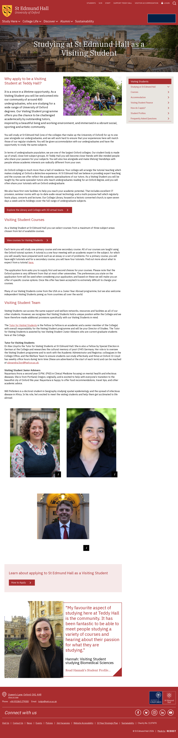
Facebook (138, 712)
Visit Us (5, 723)
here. (31, 262)
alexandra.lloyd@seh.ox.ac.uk (23, 362)
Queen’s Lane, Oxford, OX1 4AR (24, 695)
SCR (100, 3)
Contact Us (18, 723)
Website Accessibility (83, 723)
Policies (49, 723)
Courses (134, 92)
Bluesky (146, 712)
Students (91, 3)
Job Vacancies (63, 723)
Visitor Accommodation (146, 3)
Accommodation (138, 97)
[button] (174, 3)
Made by (167, 731)
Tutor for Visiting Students (23, 325)
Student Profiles (138, 113)
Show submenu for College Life (40, 21)
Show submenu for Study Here (19, 21)
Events (39, 723)
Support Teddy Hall (122, 3)
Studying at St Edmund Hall (143, 86)
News (29, 723)
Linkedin (162, 712)
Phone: (5, 701)
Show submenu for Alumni (72, 21)
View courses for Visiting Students (25, 240)
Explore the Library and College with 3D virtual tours (35, 209)
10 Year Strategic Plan (107, 723)
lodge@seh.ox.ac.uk (47, 701)
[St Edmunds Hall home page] (25, 11)
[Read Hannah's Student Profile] (88, 670)
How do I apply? (138, 108)
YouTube (171, 712)
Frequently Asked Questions (144, 118)
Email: (34, 701)
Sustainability (128, 723)
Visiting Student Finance (142, 102)
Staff (107, 3)
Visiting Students (139, 81)
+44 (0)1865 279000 (19, 701)
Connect (12, 712)
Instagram (154, 712)
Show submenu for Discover (57, 21)
